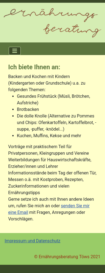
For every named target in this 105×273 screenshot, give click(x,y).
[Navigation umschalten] (15, 51)
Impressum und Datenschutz (32, 240)
